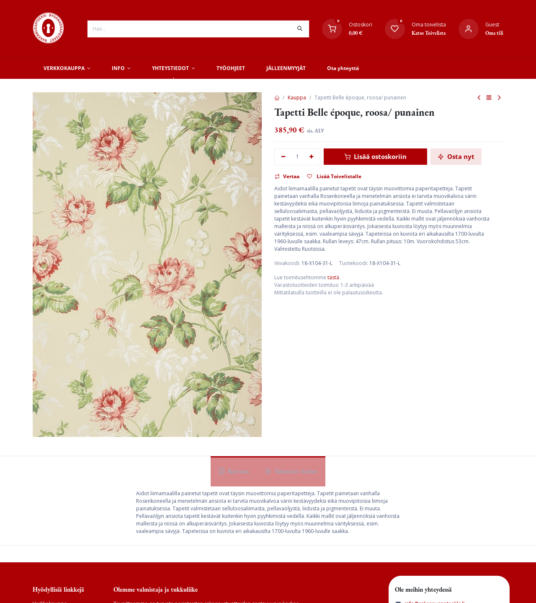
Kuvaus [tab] (234, 471)
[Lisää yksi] (311, 157)
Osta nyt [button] (456, 156)
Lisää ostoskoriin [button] (375, 156)
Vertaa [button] (287, 176)
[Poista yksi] (283, 157)
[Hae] (300, 29)
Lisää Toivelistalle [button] (334, 176)
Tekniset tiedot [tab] (291, 471)
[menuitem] (67, 68)
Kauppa (297, 97)
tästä (333, 277)
